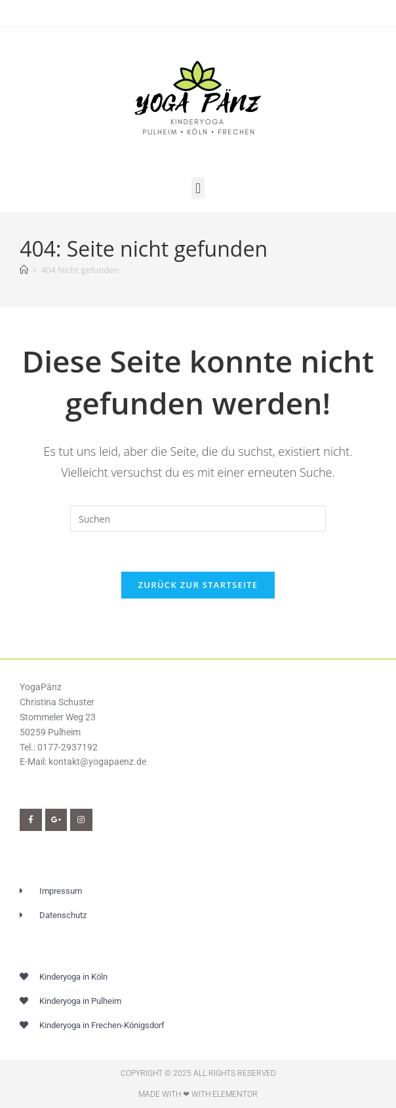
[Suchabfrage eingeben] (198, 519)
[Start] (24, 270)
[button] (197, 188)
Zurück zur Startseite (198, 585)
